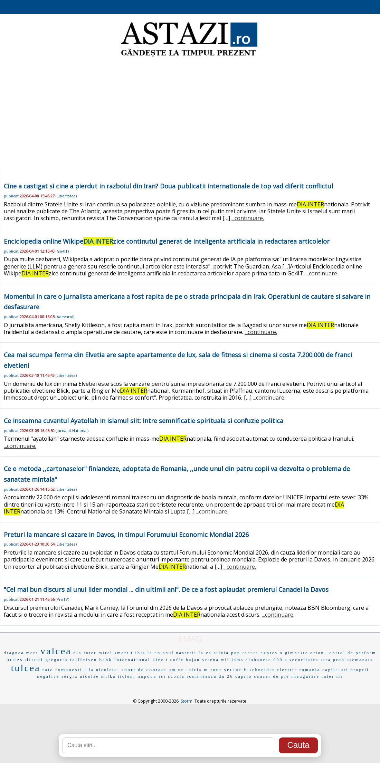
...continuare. (247, 218)
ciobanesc (258, 659)
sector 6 (236, 669)
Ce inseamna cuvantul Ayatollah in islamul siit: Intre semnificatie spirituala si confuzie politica (143, 421)
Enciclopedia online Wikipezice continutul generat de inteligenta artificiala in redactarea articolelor (167, 241)
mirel (105, 652)
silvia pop (227, 652)
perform (366, 652)
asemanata (360, 659)
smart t (124, 652)
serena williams (223, 659)
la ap (154, 652)
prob (339, 659)
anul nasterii (180, 652)
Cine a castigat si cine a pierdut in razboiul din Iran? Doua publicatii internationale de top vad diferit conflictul (168, 186)
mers (32, 652)
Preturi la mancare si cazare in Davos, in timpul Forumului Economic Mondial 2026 (126, 534)
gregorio (57, 659)
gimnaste (296, 652)
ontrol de (342, 652)
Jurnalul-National (72, 430)
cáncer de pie (271, 676)
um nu (176, 669)
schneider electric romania (285, 669)
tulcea (25, 668)
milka (108, 676)
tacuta (251, 652)
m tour (213, 669)
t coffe (175, 659)
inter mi (332, 676)
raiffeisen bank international (110, 659)
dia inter (85, 652)
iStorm (186, 701)
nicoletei (108, 669)
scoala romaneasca (192, 676)
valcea (56, 651)
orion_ (318, 652)
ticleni (126, 676)
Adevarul (65, 316)
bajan (193, 659)
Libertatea (66, 195)
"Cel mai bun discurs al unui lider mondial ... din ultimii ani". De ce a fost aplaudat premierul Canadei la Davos (166, 589)
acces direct (25, 659)
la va (205, 652)
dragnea (14, 652)
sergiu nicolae (80, 676)
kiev (158, 659)
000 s (280, 659)
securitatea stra (310, 659)
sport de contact (144, 669)
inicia (194, 669)
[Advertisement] (190, 114)
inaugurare (306, 676)
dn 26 (226, 676)
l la (89, 669)
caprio (243, 676)
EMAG (190, 638)
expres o (272, 652)
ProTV (62, 599)
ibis (140, 652)
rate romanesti (62, 669)
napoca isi (151, 676)
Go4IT (62, 251)
